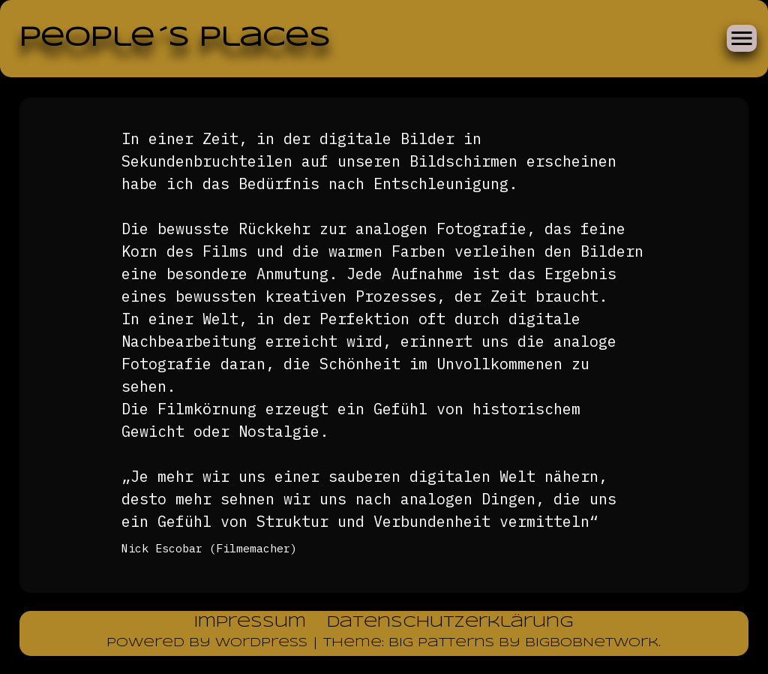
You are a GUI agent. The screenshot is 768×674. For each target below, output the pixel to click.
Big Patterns (441, 642)
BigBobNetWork (591, 642)
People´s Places (174, 38)
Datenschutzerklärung (450, 622)
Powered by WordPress (209, 642)
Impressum (250, 622)
